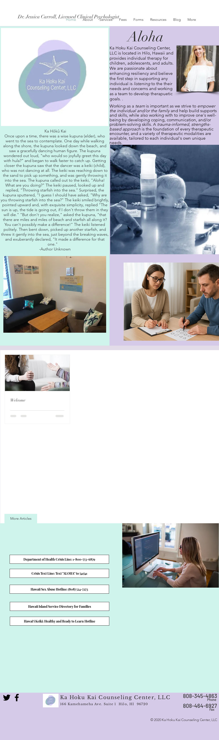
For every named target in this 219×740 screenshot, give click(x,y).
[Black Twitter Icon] (7, 697)
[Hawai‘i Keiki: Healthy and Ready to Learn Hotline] (59, 621)
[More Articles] (20, 518)
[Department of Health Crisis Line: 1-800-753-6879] (59, 559)
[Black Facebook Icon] (17, 697)
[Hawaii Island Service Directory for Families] (59, 606)
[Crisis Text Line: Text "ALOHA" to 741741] (59, 573)
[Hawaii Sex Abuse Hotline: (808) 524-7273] (59, 589)
